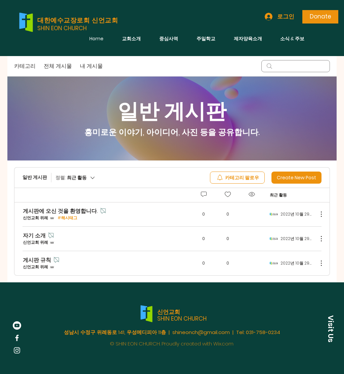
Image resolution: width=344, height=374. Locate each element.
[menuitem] (237, 178)
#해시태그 (67, 218)
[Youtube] (17, 325)
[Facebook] (17, 338)
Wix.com (223, 343)
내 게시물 (91, 66)
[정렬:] (75, 178)
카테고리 (25, 66)
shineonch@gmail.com (201, 332)
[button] (330, 329)
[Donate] (320, 17)
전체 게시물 (58, 66)
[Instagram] (17, 350)
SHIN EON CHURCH (62, 28)
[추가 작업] (318, 214)
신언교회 (168, 312)
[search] (295, 66)
